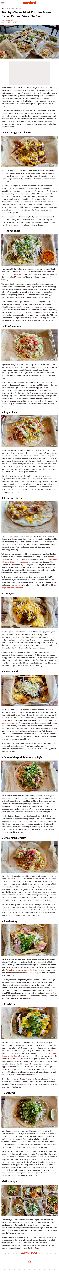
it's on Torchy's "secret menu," (12, 274)
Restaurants (5, 8)
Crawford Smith (8, 20)
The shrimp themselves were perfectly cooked (23, 970)
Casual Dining (17, 8)
